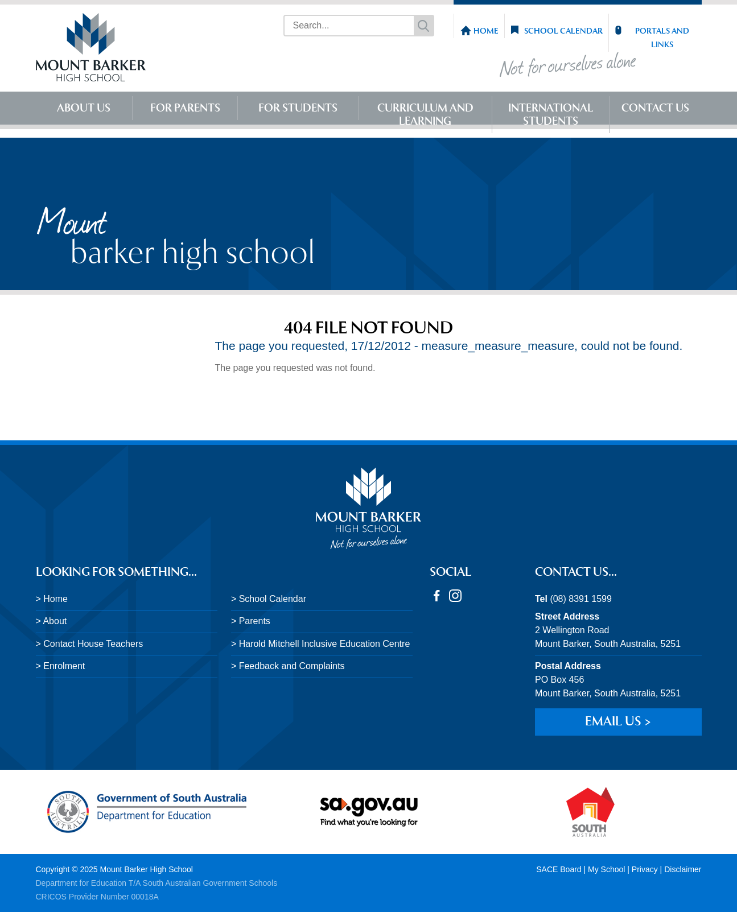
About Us (83, 109)
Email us (613, 722)
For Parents (185, 109)
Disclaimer (682, 869)
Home (486, 31)
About (55, 621)
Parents (254, 621)
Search (423, 25)
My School (606, 869)
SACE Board (558, 869)
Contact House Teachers (93, 644)
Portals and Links (662, 38)
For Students (297, 109)
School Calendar (563, 31)
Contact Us (655, 109)
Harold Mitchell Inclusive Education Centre (324, 644)
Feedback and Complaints (292, 666)
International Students (550, 115)
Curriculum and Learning (425, 115)
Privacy (645, 869)
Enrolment (64, 666)
